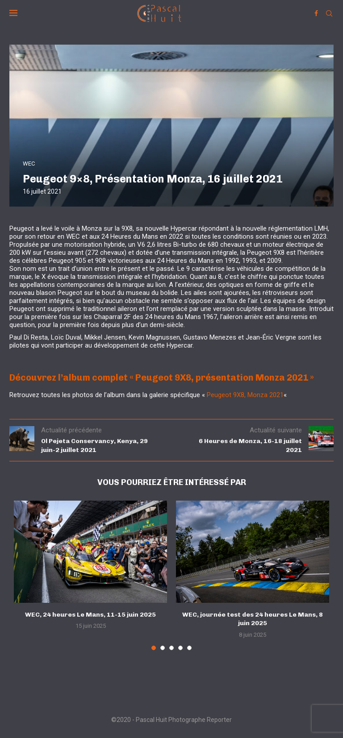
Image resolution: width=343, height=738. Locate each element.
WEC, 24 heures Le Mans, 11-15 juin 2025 (90, 614)
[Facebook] (316, 13)
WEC (29, 163)
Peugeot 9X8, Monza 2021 (245, 395)
